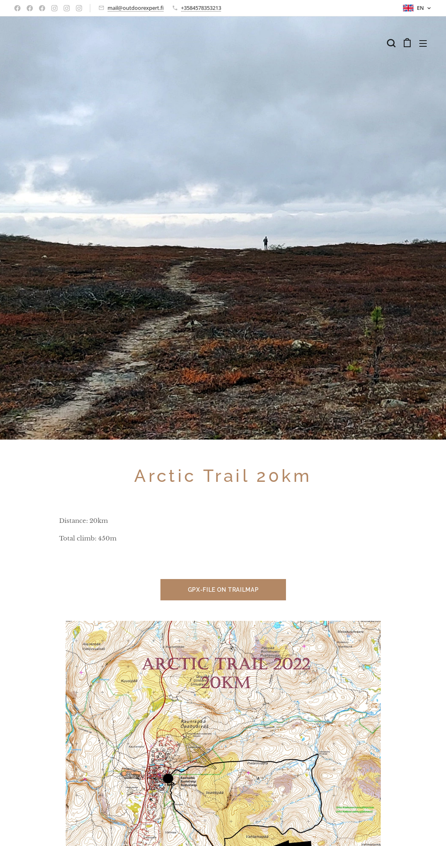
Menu (423, 43)
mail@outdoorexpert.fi (135, 7)
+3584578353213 (201, 7)
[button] (391, 43)
